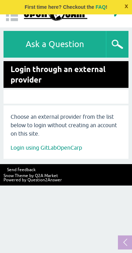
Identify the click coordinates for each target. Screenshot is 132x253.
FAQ (101, 7)
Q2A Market (46, 175)
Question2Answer (44, 179)
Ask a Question (55, 44)
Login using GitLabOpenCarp (46, 147)
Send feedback (21, 170)
